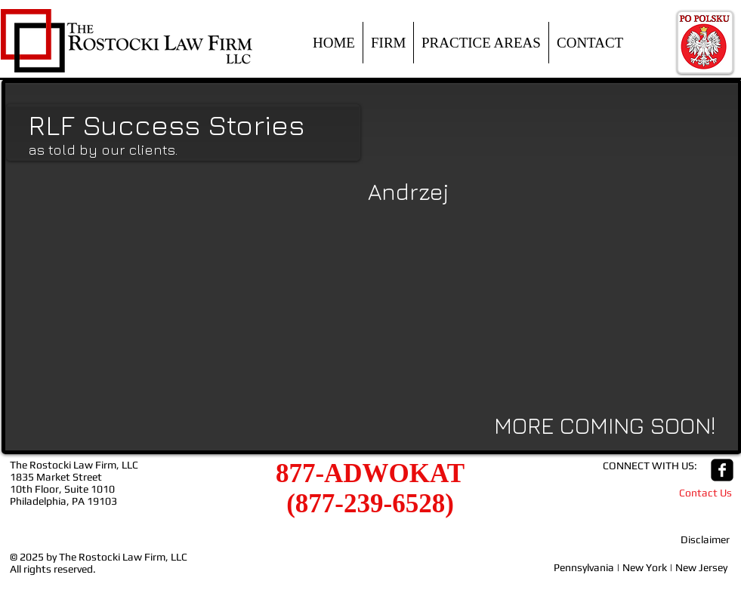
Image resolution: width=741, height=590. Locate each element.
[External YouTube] (189, 296)
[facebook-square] (722, 470)
